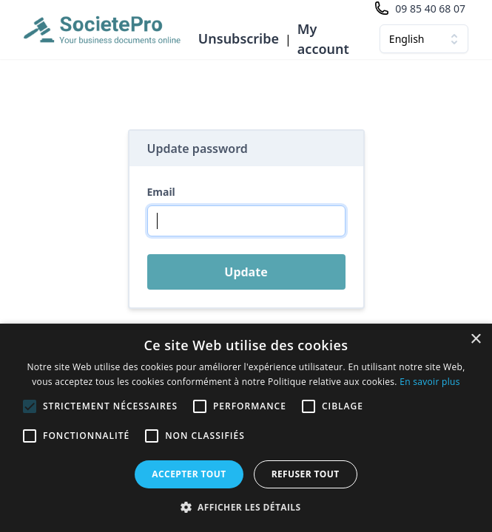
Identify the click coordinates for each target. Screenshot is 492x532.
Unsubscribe (238, 38)
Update (245, 272)
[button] (246, 506)
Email (161, 192)
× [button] (475, 339)
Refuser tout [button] (306, 474)
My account (323, 39)
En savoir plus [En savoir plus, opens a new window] (429, 381)
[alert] (246, 428)
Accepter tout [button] (189, 474)
